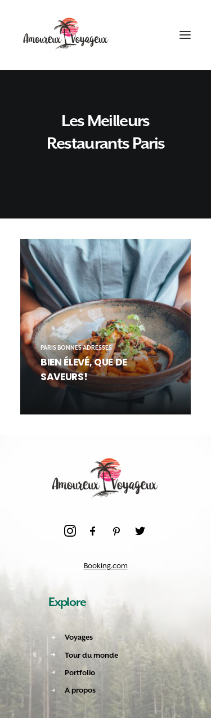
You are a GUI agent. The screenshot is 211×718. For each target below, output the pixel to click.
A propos (80, 690)
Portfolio (80, 672)
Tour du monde (91, 655)
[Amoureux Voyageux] (66, 35)
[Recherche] (130, 35)
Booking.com (106, 565)
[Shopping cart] (151, 35)
